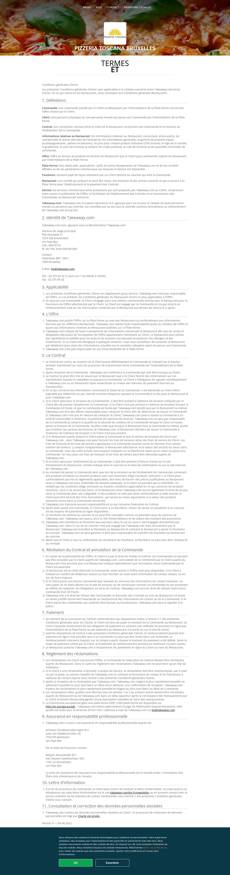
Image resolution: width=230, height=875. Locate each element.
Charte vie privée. (89, 816)
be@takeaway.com (63, 269)
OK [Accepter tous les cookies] (76, 862)
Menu (87, 7)
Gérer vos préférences (155, 847)
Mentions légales (137, 7)
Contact (112, 7)
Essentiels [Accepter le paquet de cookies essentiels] (112, 862)
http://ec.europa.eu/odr (61, 706)
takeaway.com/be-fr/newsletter (130, 792)
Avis (99, 7)
